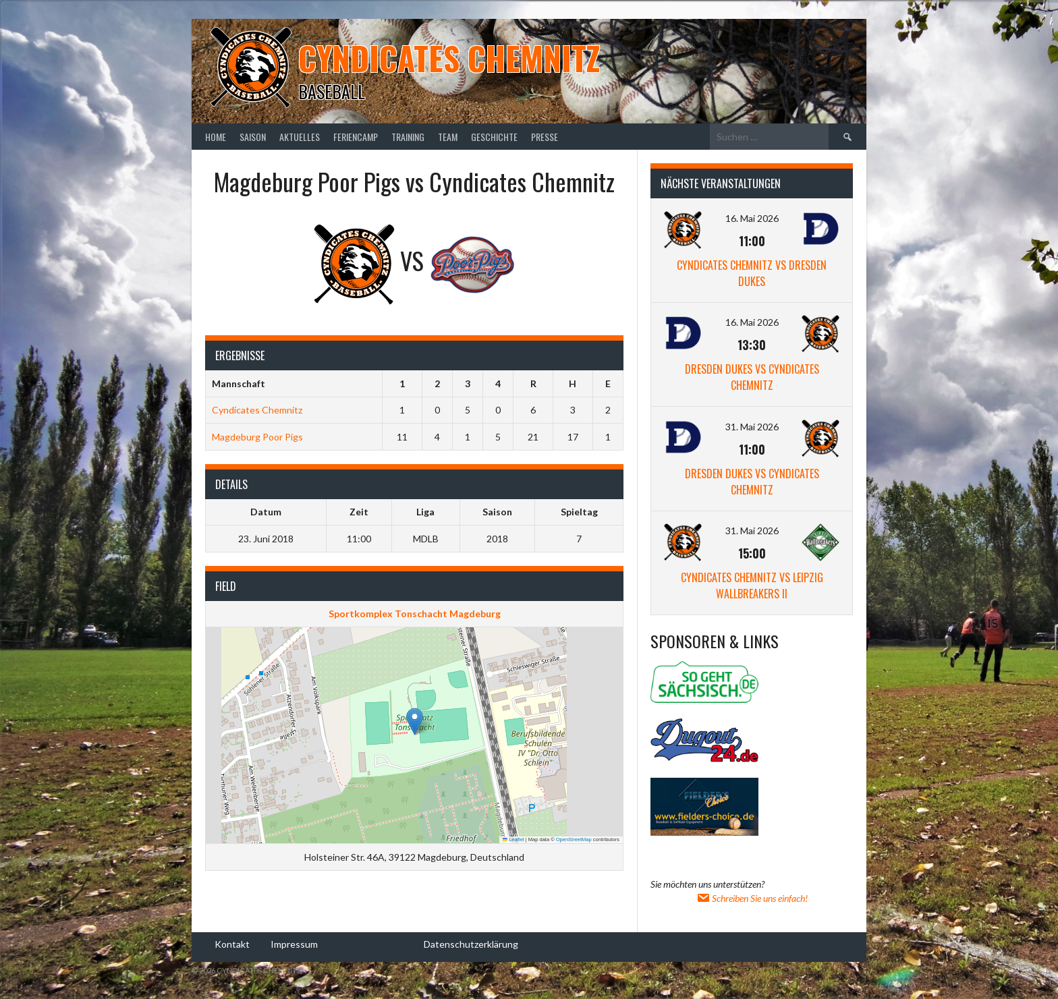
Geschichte (494, 137)
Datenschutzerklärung (471, 943)
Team (447, 137)
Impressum (294, 943)
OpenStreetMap (574, 839)
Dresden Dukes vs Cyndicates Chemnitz (752, 377)
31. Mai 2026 (752, 426)
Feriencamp (355, 137)
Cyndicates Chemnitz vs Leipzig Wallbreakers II (752, 585)
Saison (253, 137)
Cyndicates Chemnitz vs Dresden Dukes (752, 273)
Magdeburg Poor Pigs (257, 437)
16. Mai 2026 (752, 218)
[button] (414, 721)
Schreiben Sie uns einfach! (752, 898)
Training (407, 137)
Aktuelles (299, 137)
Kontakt (232, 943)
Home (215, 137)
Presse (544, 137)
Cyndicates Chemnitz (449, 58)
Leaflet (513, 839)
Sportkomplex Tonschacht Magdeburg (415, 613)
